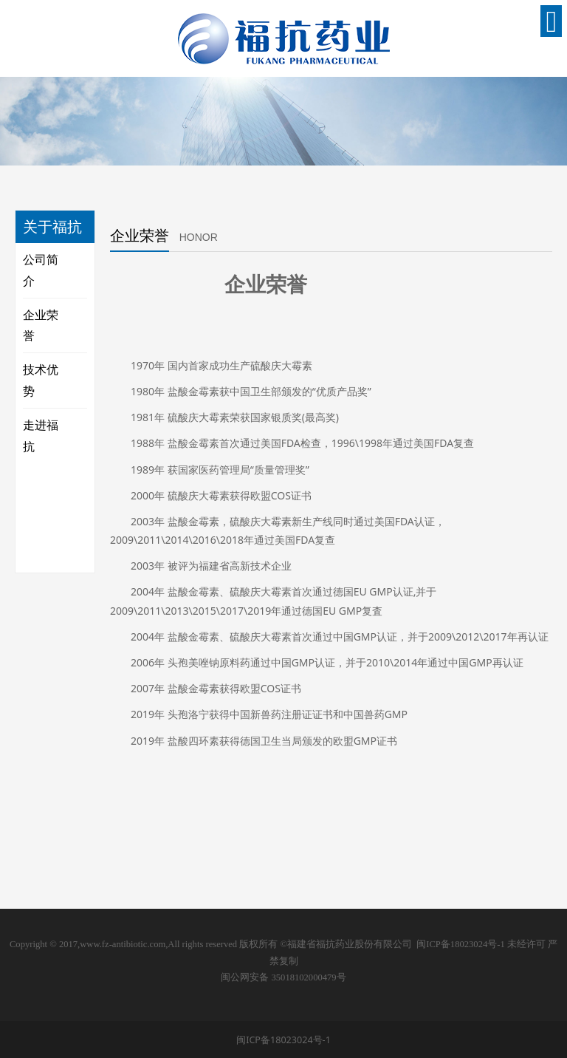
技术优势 (40, 380)
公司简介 (40, 270)
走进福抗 (40, 435)
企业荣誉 (40, 325)
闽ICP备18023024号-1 (460, 944)
